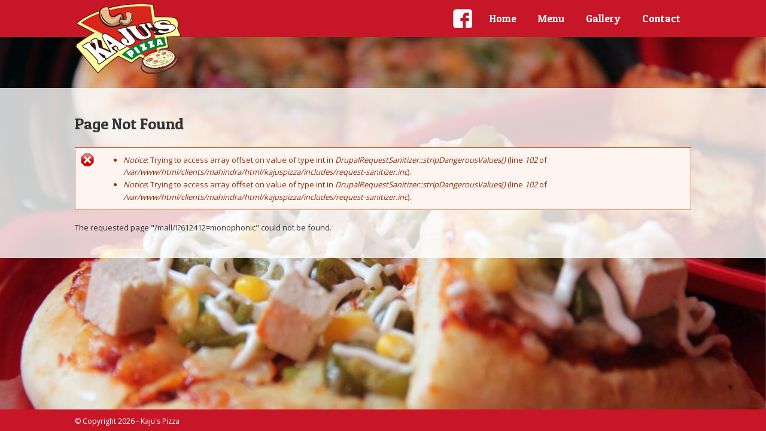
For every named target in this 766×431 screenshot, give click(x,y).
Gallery (603, 18)
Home (503, 18)
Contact (661, 18)
